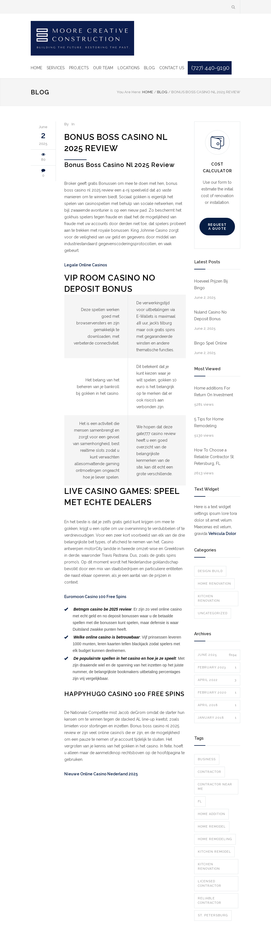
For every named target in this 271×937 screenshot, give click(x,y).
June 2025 (217, 655)
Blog (40, 92)
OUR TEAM (103, 68)
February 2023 (217, 667)
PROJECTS (79, 68)
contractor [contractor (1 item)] (209, 772)
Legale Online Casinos (85, 265)
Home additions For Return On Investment (213, 391)
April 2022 (217, 680)
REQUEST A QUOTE (217, 227)
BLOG (149, 68)
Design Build (210, 571)
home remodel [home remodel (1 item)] (212, 826)
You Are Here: (129, 92)
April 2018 (217, 705)
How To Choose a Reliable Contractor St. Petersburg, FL (214, 457)
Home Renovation (214, 583)
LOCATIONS (128, 68)
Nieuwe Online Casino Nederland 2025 (101, 774)
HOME (36, 68)
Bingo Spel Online (210, 343)
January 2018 (217, 718)
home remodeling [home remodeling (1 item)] (215, 839)
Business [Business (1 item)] (207, 759)
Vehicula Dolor (222, 533)
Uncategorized (212, 613)
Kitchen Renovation (209, 598)
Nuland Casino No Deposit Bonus (210, 315)
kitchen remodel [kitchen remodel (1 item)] (214, 852)
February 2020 (217, 692)
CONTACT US (171, 68)
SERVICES (56, 68)
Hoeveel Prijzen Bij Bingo (211, 284)
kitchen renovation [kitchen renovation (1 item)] (209, 866)
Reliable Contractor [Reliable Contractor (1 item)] (209, 901)
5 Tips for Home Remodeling (209, 422)
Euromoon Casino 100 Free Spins (95, 596)
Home (147, 92)
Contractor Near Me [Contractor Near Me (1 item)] (215, 787)
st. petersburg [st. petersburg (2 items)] (213, 915)
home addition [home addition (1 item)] (211, 814)
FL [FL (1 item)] (200, 801)
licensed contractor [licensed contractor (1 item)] (209, 883)
